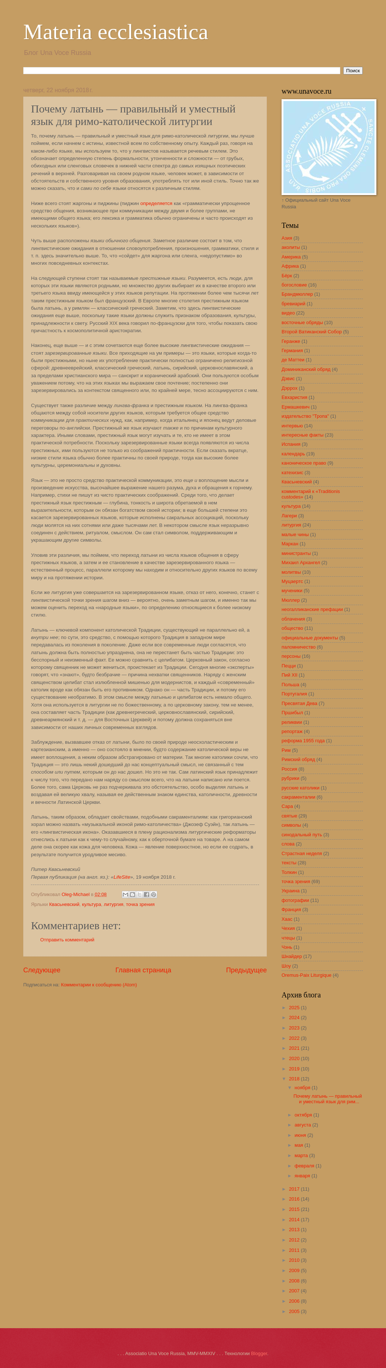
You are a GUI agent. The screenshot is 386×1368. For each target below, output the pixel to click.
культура (91, 904)
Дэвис (288, 378)
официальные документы (310, 637)
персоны (291, 656)
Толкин (289, 872)
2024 (295, 1017)
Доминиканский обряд (306, 369)
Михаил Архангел (301, 562)
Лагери (289, 515)
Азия (287, 238)
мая (299, 1145)
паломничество (299, 647)
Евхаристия (294, 397)
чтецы (288, 938)
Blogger (259, 1353)
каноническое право (304, 463)
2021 (295, 1048)
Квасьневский (64, 904)
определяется (156, 203)
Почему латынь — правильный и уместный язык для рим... (327, 1098)
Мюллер (291, 600)
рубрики (290, 778)
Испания (291, 444)
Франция (291, 909)
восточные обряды (302, 322)
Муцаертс (292, 581)
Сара (287, 806)
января (302, 1175)
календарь (293, 453)
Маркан (290, 543)
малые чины (295, 534)
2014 (295, 1219)
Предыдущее (246, 970)
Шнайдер (292, 956)
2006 (295, 1301)
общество (292, 628)
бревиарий (293, 303)
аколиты (291, 247)
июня (300, 1135)
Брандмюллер (297, 294)
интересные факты (303, 435)
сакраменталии (298, 797)
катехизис (292, 472)
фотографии (295, 900)
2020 (295, 1058)
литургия (113, 904)
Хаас (287, 919)
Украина (291, 890)
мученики (292, 590)
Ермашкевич (296, 407)
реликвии (292, 722)
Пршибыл (292, 712)
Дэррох (289, 388)
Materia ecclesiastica (115, 32)
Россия (289, 769)
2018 (295, 1078)
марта (301, 1155)
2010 (295, 1260)
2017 (295, 1189)
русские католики (301, 788)
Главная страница (143, 970)
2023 (295, 1028)
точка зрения (140, 904)
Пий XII (289, 675)
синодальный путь (302, 834)
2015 (295, 1209)
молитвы (291, 572)
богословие (294, 285)
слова (288, 844)
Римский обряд (298, 759)
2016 (295, 1199)
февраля (305, 1166)
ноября (302, 1087)
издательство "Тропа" (305, 416)
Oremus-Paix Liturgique (306, 975)
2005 (295, 1311)
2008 (295, 1281)
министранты (296, 553)
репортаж (292, 731)
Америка (291, 257)
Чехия (288, 928)
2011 (295, 1250)
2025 (295, 1007)
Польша (290, 684)
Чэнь (287, 947)
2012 (295, 1240)
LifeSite (122, 877)
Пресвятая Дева (299, 703)
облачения (293, 619)
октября (303, 1115)
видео (288, 313)
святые (289, 816)
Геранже (291, 341)
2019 (295, 1069)
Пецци (289, 666)
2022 (295, 1038)
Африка (290, 266)
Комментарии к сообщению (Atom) (99, 984)
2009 (295, 1270)
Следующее (42, 970)
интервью (292, 425)
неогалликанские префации (312, 609)
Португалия (294, 694)
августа (303, 1125)
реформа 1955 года (303, 740)
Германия (292, 350)
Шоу (286, 966)
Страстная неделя (302, 853)
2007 (295, 1291)
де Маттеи (293, 359)
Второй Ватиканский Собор (312, 331)
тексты (289, 862)
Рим (286, 750)
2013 (295, 1229)
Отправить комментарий (67, 939)
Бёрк (287, 275)
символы (291, 825)
